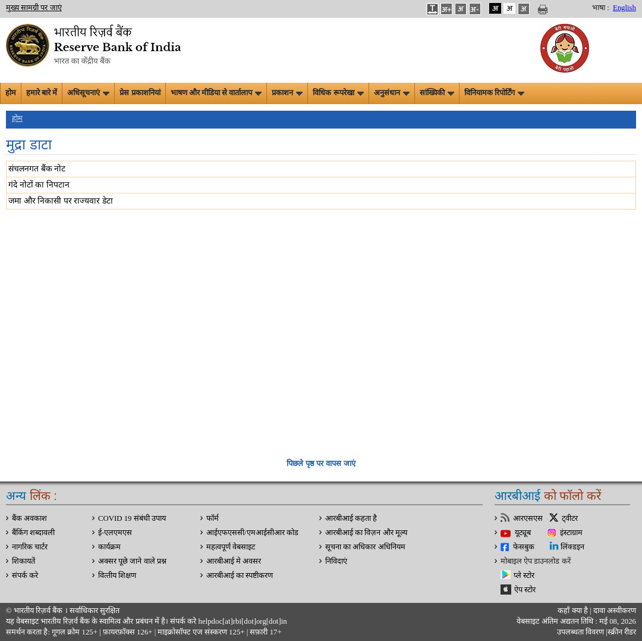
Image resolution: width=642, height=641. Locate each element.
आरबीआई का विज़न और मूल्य (366, 533)
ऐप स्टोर (525, 590)
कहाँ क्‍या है (574, 610)
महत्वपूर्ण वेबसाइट (230, 547)
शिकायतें (23, 561)
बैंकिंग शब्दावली (33, 533)
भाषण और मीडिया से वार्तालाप (216, 93)
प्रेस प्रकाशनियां (139, 93)
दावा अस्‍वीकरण (614, 610)
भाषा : (600, 8)
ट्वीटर (570, 518)
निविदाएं (336, 561)
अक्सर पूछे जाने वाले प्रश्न (132, 561)
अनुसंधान (392, 93)
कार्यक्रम (109, 547)
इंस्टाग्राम (571, 533)
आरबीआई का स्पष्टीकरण (239, 575)
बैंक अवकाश (29, 518)
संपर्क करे (25, 575)
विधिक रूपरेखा (338, 93)
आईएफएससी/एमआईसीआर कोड (252, 533)
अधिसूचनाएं (88, 93)
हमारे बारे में (41, 93)
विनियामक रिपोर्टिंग (494, 93)
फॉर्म (212, 518)
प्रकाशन (287, 93)
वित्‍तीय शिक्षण (117, 575)
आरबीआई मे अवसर (233, 561)
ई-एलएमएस (115, 533)
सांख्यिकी (437, 93)
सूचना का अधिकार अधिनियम (365, 547)
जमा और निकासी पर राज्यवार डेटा (60, 200)
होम (10, 93)
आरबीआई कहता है (351, 518)
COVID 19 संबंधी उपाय (132, 518)
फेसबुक (523, 547)
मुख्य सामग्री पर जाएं (34, 8)
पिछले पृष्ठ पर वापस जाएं (321, 463)
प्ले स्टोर (524, 575)
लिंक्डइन (572, 547)
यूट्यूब (523, 533)
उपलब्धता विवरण (580, 632)
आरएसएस (528, 518)
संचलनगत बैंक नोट (36, 168)
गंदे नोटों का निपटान (39, 184)
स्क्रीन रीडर (622, 632)
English (624, 8)
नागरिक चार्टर (30, 547)
